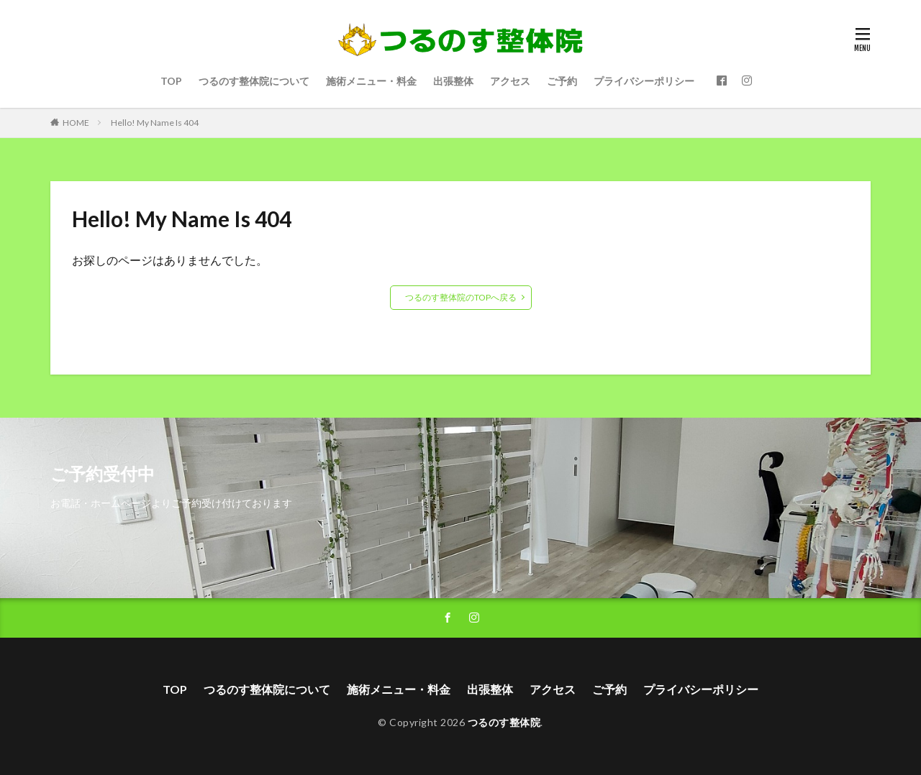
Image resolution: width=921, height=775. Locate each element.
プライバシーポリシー (644, 81)
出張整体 (453, 81)
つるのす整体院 (504, 722)
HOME (76, 122)
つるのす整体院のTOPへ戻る (461, 297)
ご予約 (562, 81)
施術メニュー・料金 (371, 81)
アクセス (510, 81)
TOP (171, 81)
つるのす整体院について (254, 81)
